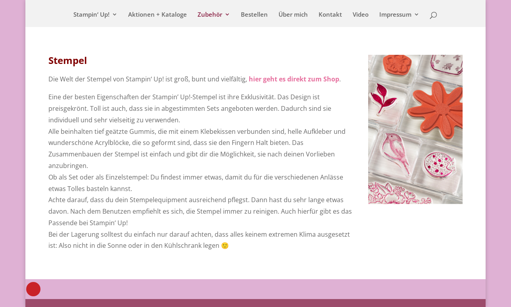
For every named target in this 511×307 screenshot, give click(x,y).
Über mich (293, 15)
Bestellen (254, 15)
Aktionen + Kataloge (157, 15)
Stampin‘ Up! (91, 15)
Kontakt (330, 15)
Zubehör (210, 15)
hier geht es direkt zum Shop (294, 79)
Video (361, 15)
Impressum (395, 15)
